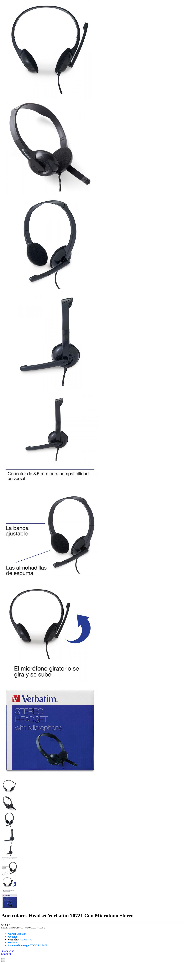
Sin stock (6, 953)
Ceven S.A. (26, 939)
